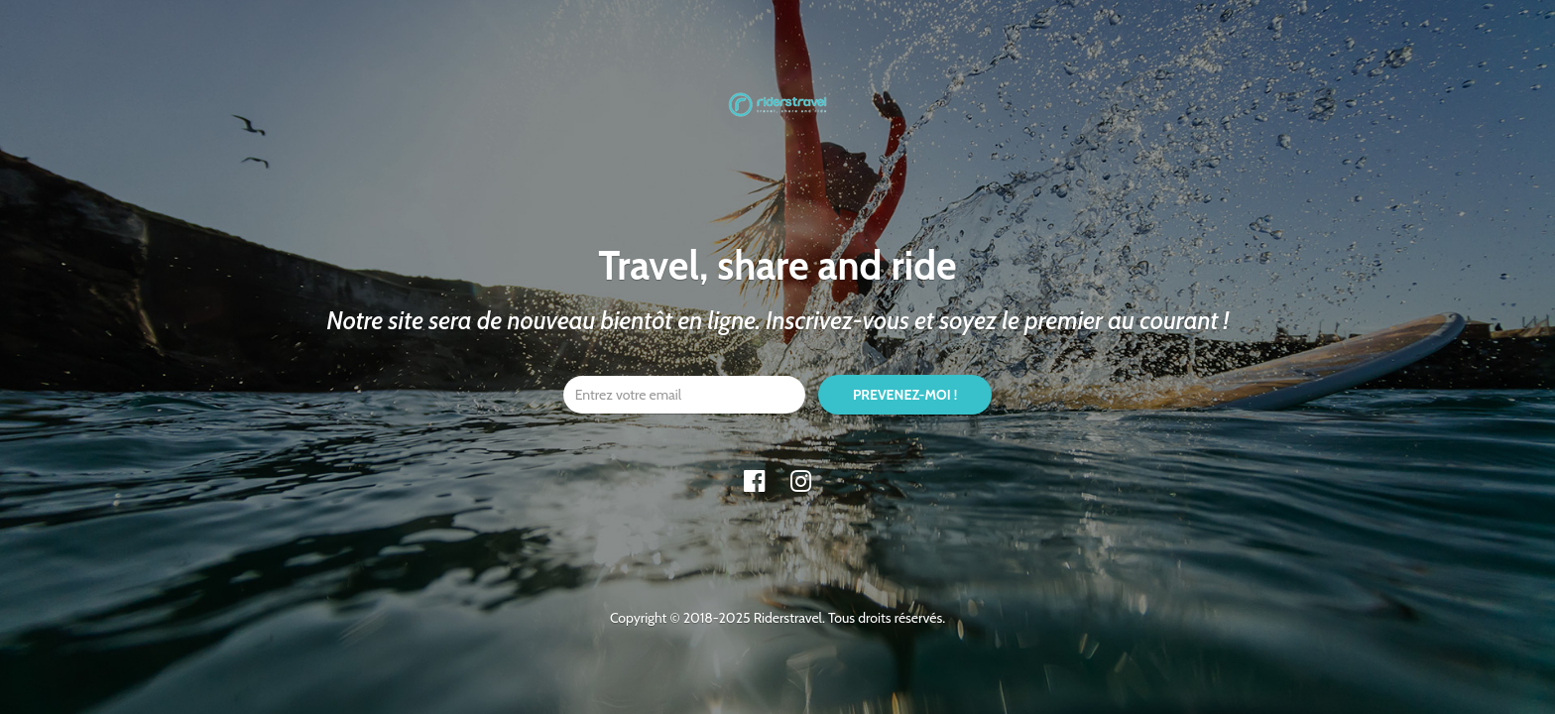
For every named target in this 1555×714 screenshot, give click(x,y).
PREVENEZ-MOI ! (905, 395)
